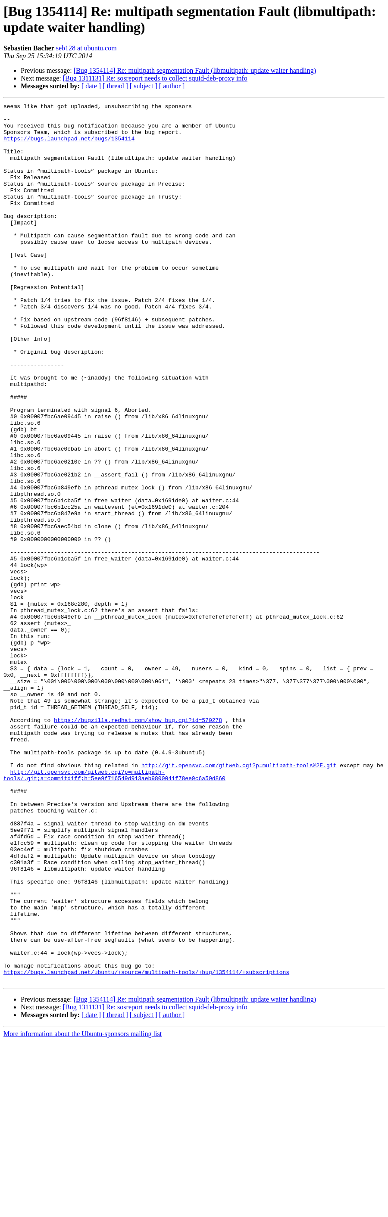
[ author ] (172, 86)
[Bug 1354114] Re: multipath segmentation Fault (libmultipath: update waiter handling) (195, 70)
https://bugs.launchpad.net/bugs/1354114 (69, 146)
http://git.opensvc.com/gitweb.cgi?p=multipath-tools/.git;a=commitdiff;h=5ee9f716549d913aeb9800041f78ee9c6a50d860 (114, 910)
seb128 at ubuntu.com (86, 48)
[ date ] (91, 86)
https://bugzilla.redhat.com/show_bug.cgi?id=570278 (138, 844)
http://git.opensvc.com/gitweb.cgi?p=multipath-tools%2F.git (238, 898)
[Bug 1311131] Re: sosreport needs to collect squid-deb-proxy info (155, 78)
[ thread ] (115, 86)
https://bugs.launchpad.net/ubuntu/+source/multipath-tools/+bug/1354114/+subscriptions (146, 1146)
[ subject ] (143, 86)
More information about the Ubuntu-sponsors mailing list (82, 1209)
